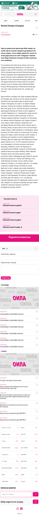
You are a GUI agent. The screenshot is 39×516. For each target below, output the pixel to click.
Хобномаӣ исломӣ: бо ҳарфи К (12, 220)
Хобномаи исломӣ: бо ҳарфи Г (12, 212)
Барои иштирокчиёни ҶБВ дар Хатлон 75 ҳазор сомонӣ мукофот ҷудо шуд (14, 387)
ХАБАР (5, 20)
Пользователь (5, 34)
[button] (36, 14)
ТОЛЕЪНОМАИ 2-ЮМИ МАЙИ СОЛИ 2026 (11, 320)
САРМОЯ (16, 20)
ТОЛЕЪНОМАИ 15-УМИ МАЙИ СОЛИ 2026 (11, 347)
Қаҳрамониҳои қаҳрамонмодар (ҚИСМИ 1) (13, 413)
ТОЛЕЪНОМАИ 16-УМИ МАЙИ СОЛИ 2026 (11, 340)
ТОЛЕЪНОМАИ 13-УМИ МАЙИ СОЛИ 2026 (11, 327)
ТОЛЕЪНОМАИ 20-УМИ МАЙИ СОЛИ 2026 (11, 314)
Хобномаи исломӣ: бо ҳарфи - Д (12, 227)
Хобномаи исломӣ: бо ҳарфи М (12, 205)
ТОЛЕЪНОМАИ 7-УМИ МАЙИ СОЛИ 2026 (11, 333)
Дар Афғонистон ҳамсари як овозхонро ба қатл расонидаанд (14, 405)
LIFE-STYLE (27, 20)
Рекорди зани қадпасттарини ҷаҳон (10, 380)
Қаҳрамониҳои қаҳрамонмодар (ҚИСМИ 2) (13, 420)
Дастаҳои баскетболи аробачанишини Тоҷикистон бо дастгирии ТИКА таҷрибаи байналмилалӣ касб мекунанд (15, 396)
